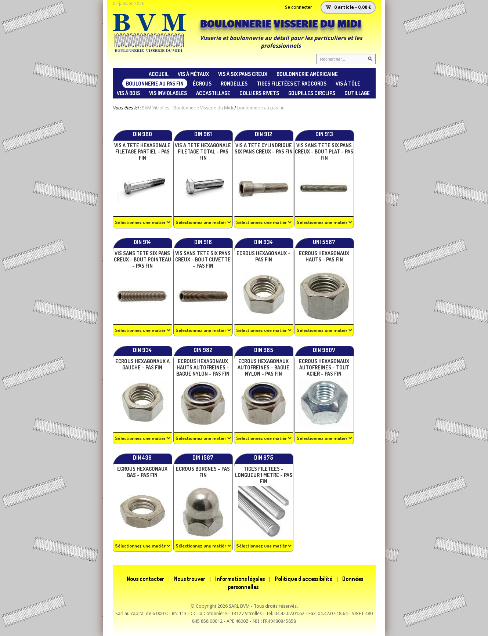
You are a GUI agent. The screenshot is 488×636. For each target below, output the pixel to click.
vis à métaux (193, 74)
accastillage (213, 93)
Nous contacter (145, 578)
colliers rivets (259, 93)
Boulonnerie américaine (307, 74)
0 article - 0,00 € (352, 7)
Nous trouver (189, 578)
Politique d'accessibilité (303, 578)
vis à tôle (348, 83)
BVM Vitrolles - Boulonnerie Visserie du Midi (187, 108)
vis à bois (128, 93)
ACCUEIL (159, 74)
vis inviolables (168, 93)
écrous (202, 83)
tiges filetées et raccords (291, 83)
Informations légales (240, 578)
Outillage (357, 93)
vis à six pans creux (242, 74)
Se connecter (298, 7)
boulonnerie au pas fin (155, 83)
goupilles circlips (311, 93)
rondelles (234, 83)
